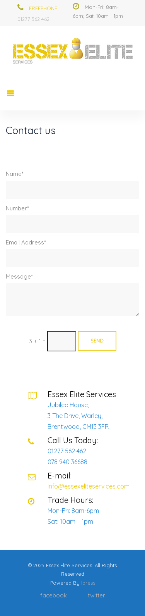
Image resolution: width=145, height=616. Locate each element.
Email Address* (26, 242)
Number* (17, 208)
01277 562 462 (33, 19)
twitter (96, 595)
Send (97, 340)
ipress (88, 583)
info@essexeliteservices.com (89, 486)
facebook (53, 595)
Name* (15, 173)
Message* (19, 276)
